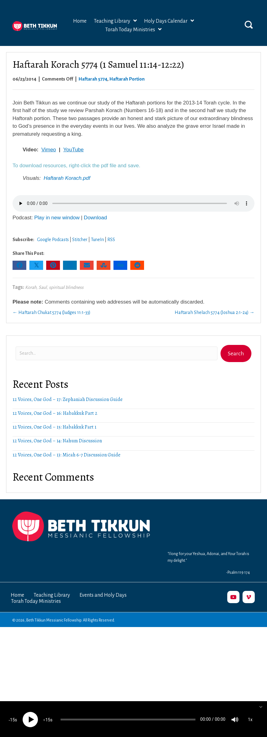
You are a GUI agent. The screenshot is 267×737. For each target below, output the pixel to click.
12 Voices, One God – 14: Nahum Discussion (57, 440)
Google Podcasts (53, 239)
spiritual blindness (66, 287)
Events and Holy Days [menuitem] (103, 595)
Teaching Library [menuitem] (52, 595)
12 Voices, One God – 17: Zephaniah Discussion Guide (68, 399)
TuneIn (97, 239)
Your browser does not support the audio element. (133, 203)
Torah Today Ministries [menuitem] (36, 601)
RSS (111, 239)
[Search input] (116, 353)
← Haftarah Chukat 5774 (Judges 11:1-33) (52, 312)
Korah (30, 287)
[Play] (30, 718)
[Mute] (235, 718)
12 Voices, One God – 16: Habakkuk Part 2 (55, 413)
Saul (43, 287)
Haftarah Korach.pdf (67, 178)
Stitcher (79, 239)
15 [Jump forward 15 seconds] (47, 718)
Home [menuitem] (17, 595)
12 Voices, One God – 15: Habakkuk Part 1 (54, 427)
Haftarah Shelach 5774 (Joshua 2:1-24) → (214, 312)
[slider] (128, 719)
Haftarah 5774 (93, 78)
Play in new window (57, 218)
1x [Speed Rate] (250, 718)
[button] (248, 24)
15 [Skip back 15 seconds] (12, 718)
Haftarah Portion (127, 78)
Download (95, 218)
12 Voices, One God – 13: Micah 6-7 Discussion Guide (67, 455)
